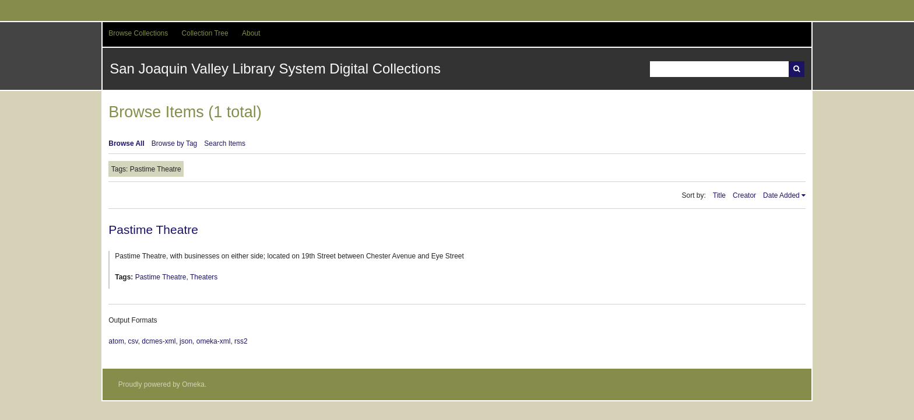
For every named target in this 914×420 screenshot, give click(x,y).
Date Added (781, 195)
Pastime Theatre (153, 229)
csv (133, 341)
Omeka (193, 384)
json (186, 341)
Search (796, 69)
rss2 (241, 341)
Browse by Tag (175, 143)
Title (719, 195)
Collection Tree (205, 33)
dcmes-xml (158, 341)
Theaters (203, 277)
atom (116, 341)
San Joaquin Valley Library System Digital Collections (275, 68)
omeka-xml (213, 341)
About (251, 33)
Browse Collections (138, 33)
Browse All (126, 143)
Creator (744, 195)
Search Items (224, 143)
